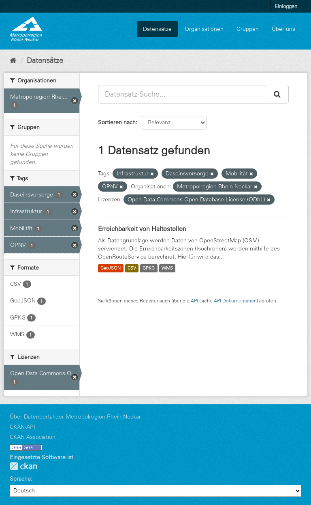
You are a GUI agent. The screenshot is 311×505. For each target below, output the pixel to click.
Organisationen (204, 28)
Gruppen (247, 28)
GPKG (149, 268)
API (194, 301)
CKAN (23, 466)
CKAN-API (22, 426)
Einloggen (286, 6)
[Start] (13, 60)
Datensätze (157, 28)
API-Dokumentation (235, 301)
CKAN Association (32, 436)
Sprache (20, 478)
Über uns (283, 28)
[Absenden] (278, 94)
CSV (132, 268)
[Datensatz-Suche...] (182, 94)
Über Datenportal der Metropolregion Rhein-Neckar (75, 416)
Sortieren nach (117, 122)
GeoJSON (110, 268)
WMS (167, 268)
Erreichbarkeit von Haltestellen (142, 228)
